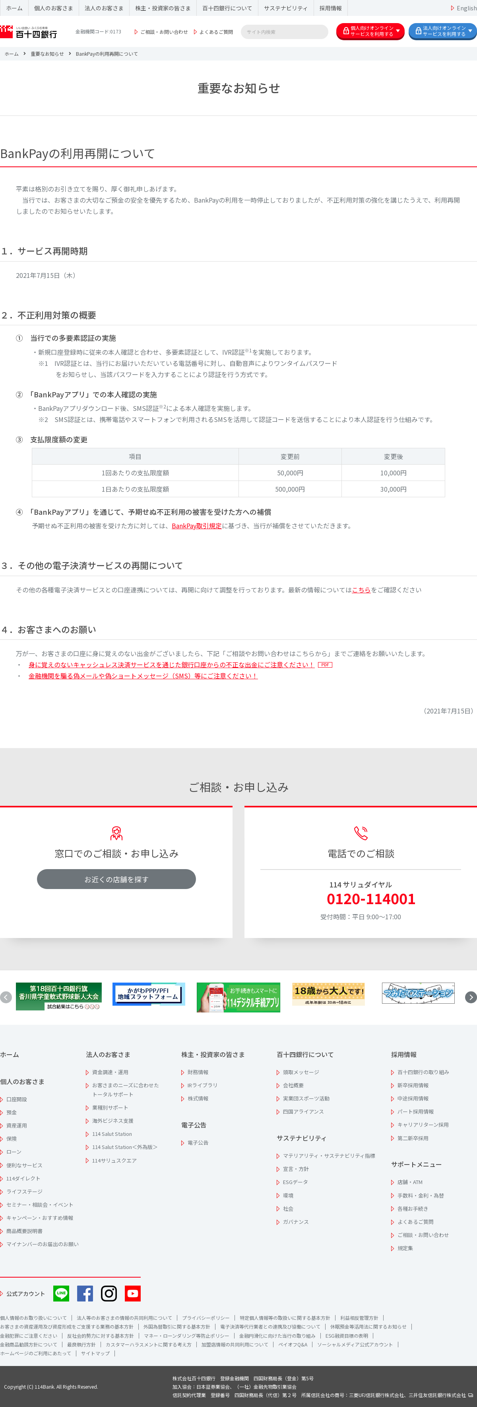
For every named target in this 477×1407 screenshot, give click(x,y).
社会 (288, 1208)
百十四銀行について (227, 8)
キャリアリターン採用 (423, 1124)
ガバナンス (296, 1221)
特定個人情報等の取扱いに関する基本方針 (285, 1317)
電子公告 (194, 1125)
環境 (288, 1195)
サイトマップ (95, 1353)
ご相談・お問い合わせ (164, 31)
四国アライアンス (303, 1111)
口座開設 (16, 1099)
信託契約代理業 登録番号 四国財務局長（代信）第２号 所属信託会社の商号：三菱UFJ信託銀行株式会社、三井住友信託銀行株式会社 (323, 1394)
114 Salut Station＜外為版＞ (125, 1147)
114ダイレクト (23, 1178)
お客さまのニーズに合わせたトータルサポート (125, 1089)
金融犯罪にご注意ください (28, 1335)
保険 (11, 1138)
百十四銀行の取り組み (423, 1072)
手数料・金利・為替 (421, 1195)
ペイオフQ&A (292, 1344)
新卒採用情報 (413, 1085)
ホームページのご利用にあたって (35, 1353)
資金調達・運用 (110, 1072)
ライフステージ (24, 1191)
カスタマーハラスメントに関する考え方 (149, 1344)
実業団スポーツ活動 (306, 1098)
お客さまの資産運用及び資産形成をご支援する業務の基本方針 (67, 1326)
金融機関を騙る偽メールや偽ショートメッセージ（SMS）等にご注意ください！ (143, 675)
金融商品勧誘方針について (28, 1344)
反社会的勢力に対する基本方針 (100, 1335)
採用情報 (331, 8)
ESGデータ (295, 1182)
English (467, 8)
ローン (13, 1151)
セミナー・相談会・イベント (40, 1204)
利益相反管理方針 (359, 1317)
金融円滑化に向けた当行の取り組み (277, 1335)
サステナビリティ (286, 8)
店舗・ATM (410, 1182)
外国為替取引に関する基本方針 (176, 1326)
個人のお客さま (53, 8)
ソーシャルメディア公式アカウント (355, 1344)
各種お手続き (413, 1208)
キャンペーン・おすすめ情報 (39, 1217)
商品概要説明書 (24, 1231)
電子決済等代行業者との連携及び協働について (270, 1326)
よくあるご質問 (216, 31)
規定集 (405, 1248)
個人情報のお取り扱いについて (33, 1317)
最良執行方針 (81, 1344)
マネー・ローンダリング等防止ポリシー (186, 1335)
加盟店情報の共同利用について (235, 1344)
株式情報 (198, 1098)
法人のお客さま (104, 8)
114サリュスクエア (114, 1160)
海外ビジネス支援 (113, 1120)
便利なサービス (24, 1165)
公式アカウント (25, 1294)
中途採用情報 (413, 1098)
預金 (11, 1112)
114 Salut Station (112, 1133)
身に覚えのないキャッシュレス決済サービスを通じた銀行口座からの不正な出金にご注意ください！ (172, 664)
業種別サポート (110, 1107)
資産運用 (16, 1125)
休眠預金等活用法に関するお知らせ (368, 1326)
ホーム (14, 8)
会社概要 (293, 1085)
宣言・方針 (296, 1168)
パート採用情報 (416, 1111)
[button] (471, 997)
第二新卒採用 (413, 1138)
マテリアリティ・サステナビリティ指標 (329, 1155)
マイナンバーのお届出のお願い (42, 1244)
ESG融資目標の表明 (347, 1335)
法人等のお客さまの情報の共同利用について (124, 1317)
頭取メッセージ (301, 1072)
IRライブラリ (203, 1085)
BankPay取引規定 (197, 525)
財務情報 (198, 1072)
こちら (361, 589)
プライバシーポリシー (206, 1317)
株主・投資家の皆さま (163, 8)
